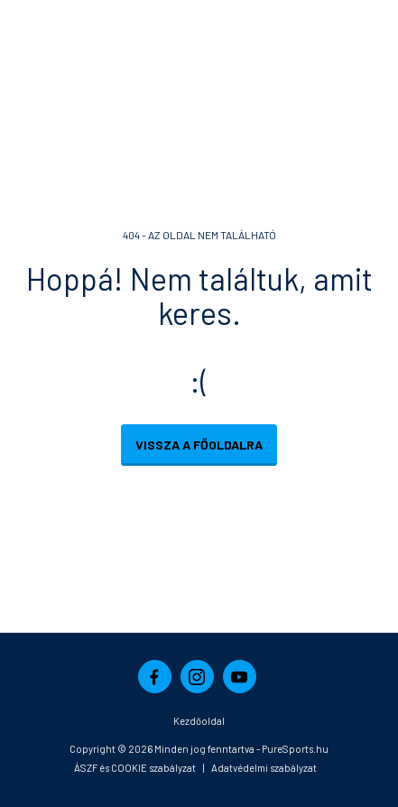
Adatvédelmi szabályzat (264, 768)
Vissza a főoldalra (199, 444)
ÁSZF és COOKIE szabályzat (135, 768)
